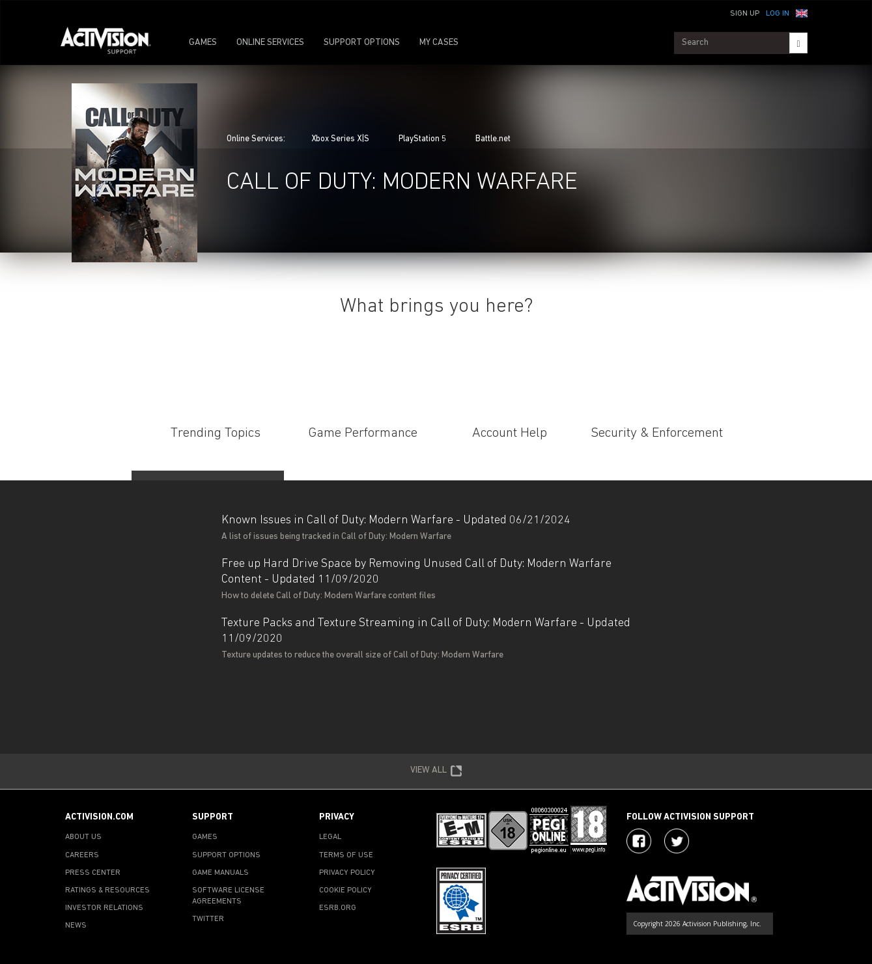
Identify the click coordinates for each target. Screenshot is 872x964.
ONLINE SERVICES (270, 43)
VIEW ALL (436, 771)
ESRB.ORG (337, 908)
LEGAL (330, 837)
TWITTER (208, 919)
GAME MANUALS (220, 873)
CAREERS (82, 855)
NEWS (76, 926)
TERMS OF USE (346, 855)
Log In (777, 14)
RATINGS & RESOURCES (107, 890)
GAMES (203, 43)
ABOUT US (83, 837)
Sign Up (744, 14)
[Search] (798, 43)
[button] (802, 12)
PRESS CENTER (92, 873)
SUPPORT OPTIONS (362, 43)
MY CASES (438, 43)
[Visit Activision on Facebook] (638, 841)
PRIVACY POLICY (347, 873)
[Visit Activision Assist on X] (676, 841)
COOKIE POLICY (345, 890)
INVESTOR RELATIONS (104, 908)
